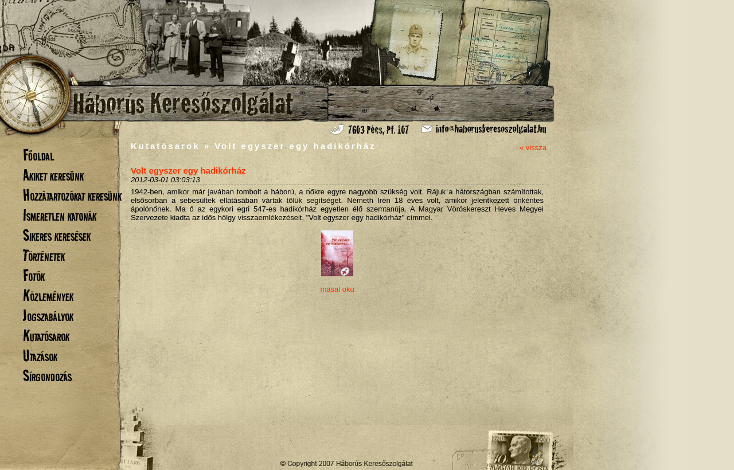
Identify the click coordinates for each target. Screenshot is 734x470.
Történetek (44, 255)
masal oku (337, 289)
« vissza (533, 147)
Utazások (40, 356)
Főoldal (38, 155)
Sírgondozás (47, 376)
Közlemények (48, 295)
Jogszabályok (48, 316)
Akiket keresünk (53, 175)
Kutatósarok (46, 336)
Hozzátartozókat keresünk (72, 195)
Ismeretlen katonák (59, 215)
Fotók (34, 275)
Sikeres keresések (57, 235)
